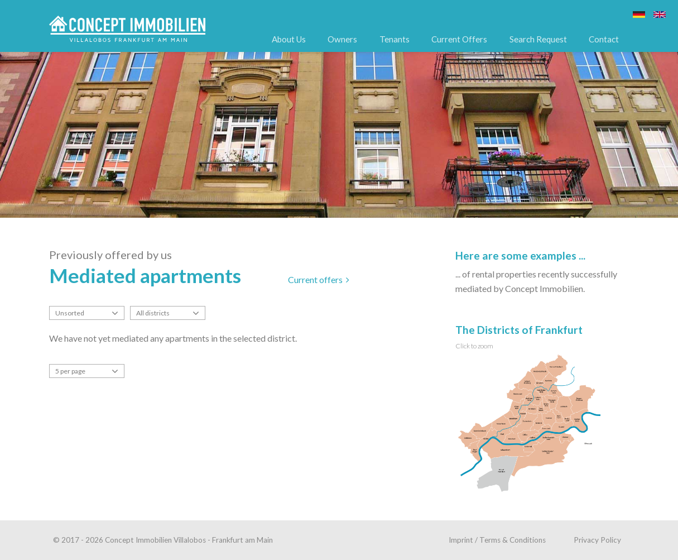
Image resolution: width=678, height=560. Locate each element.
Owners (342, 39)
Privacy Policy (597, 539)
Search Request (538, 39)
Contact (604, 39)
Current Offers (459, 39)
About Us (289, 39)
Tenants (394, 39)
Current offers (318, 279)
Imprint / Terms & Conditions (497, 539)
